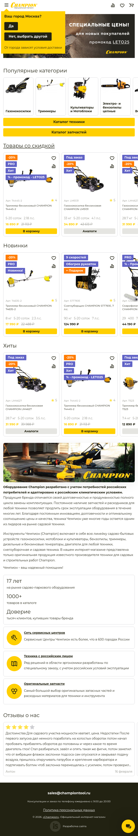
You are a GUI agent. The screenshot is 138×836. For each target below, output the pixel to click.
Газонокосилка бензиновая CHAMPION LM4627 (24, 407)
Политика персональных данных (69, 810)
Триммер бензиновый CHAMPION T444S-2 (29, 207)
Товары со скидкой (29, 146)
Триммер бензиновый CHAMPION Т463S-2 (29, 307)
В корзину (31, 231)
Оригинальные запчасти (44, 684)
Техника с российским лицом (48, 656)
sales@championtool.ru (69, 793)
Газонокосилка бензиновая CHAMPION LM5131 (82, 207)
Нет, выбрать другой (28, 36)
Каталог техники (69, 122)
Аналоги (90, 231)
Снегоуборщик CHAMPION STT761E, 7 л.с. (89, 307)
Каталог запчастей (69, 132)
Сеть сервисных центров (44, 633)
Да (11, 26)
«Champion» (51, 816)
